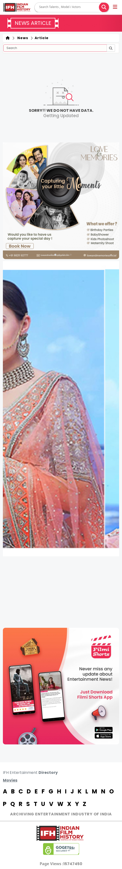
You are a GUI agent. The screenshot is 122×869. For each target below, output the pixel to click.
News (21, 37)
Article (41, 37)
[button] (115, 7)
